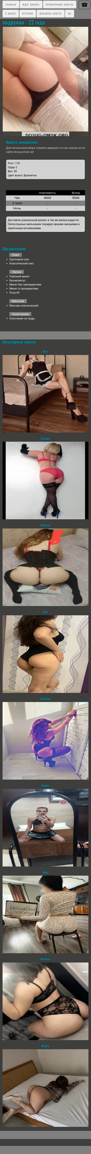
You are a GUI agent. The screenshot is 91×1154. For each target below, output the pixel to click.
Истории (27, 13)
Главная (10, 4)
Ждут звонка (31, 4)
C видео (10, 13)
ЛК (69, 13)
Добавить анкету (50, 13)
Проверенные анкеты (59, 4)
